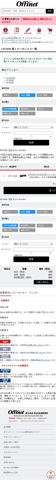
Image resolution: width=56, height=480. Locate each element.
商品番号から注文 (11, 473)
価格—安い (8, 113)
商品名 (41, 109)
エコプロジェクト (11, 452)
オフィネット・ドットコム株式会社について (21, 432)
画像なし (7, 95)
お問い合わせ (37, 345)
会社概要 (7, 427)
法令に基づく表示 (11, 442)
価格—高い (25, 113)
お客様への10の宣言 (12, 447)
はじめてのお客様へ (12, 467)
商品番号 (24, 109)
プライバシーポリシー (13, 437)
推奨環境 (7, 457)
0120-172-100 (21, 416)
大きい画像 (42, 95)
